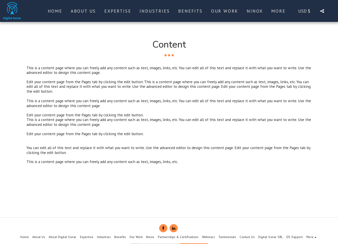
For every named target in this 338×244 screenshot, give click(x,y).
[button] (322, 11)
